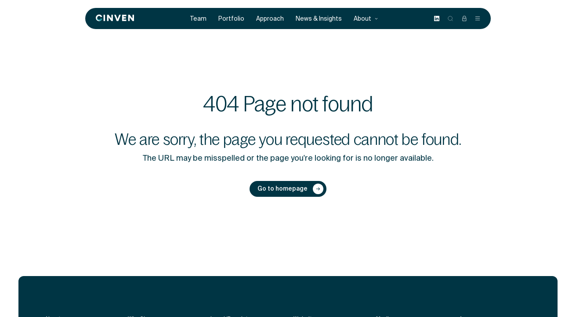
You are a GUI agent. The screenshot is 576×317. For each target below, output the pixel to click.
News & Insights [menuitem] (319, 18)
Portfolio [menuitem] (231, 18)
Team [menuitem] (198, 18)
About (366, 18)
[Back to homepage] (115, 18)
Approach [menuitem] (270, 18)
